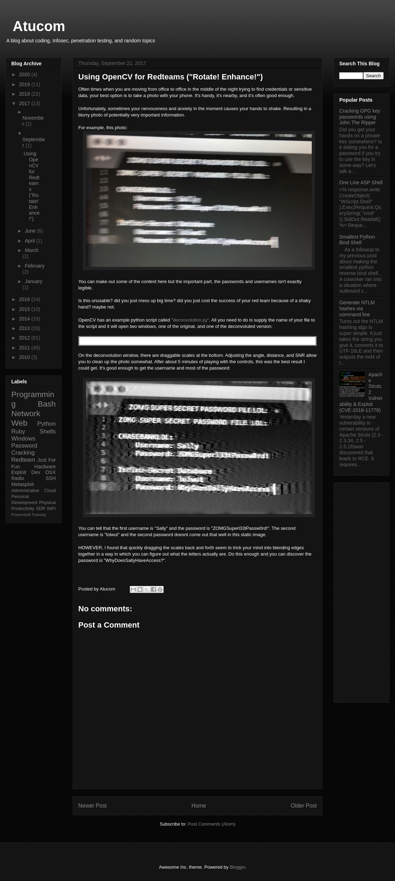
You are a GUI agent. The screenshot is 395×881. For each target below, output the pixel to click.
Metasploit (22, 484)
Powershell (21, 515)
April (30, 241)
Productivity (22, 508)
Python (46, 423)
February (34, 266)
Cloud (50, 490)
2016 (25, 299)
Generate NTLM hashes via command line (357, 308)
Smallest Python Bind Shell (357, 240)
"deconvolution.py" (190, 320)
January (33, 281)
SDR (40, 508)
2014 (25, 319)
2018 (25, 94)
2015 (25, 309)
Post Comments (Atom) (211, 824)
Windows (23, 438)
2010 (25, 357)
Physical (47, 502)
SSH (50, 478)
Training (39, 515)
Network (25, 413)
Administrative (25, 490)
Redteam (23, 459)
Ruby (18, 431)
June (31, 231)
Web (19, 423)
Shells (48, 431)
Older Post (304, 806)
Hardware (45, 466)
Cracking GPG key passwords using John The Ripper (359, 117)
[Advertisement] (361, 591)
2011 (25, 347)
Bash (47, 404)
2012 (25, 338)
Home (199, 806)
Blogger (237, 867)
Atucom (39, 26)
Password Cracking (24, 449)
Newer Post (92, 806)
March (31, 250)
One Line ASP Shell (361, 182)
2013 (25, 328)
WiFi (51, 508)
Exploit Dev (25, 472)
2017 (25, 103)
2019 (25, 84)
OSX (50, 472)
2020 (25, 74)
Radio (17, 478)
